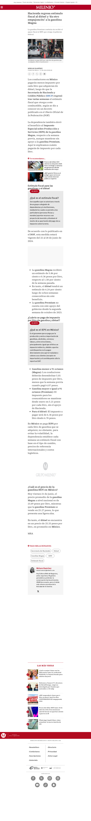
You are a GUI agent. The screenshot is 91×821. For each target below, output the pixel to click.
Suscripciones (35, 756)
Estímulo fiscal (37, 561)
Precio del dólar (27, 2)
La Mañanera (49, 2)
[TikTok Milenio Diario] (45, 785)
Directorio (52, 747)
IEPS (50, 556)
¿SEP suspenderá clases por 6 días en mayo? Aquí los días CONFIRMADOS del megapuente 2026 (50, 698)
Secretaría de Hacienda (40, 551)
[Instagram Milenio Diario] (49, 778)
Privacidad (52, 752)
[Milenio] (45, 7)
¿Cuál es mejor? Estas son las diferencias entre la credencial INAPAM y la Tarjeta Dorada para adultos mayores (51, 673)
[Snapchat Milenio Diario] (53, 785)
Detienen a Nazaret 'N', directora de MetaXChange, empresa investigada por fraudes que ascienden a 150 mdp (50, 686)
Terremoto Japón (39, 2)
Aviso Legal (52, 756)
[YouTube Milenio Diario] (37, 785)
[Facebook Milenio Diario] (33, 778)
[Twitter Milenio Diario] (41, 778)
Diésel (56, 551)
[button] (2, 8)
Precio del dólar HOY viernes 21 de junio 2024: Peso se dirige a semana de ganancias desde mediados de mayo (53, 165)
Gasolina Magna (37, 556)
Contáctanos (34, 752)
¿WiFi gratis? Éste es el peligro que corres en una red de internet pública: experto (52, 176)
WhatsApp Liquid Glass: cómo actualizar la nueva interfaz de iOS (50, 722)
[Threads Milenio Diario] (58, 778)
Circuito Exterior (59, 2)
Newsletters (34, 747)
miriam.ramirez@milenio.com (45, 570)
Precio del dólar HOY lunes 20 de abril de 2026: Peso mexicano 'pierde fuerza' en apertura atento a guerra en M (51, 711)
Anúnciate (33, 760)
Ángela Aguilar (70, 2)
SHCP (49, 95)
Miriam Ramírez (35, 68)
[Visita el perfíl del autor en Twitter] (38, 591)
